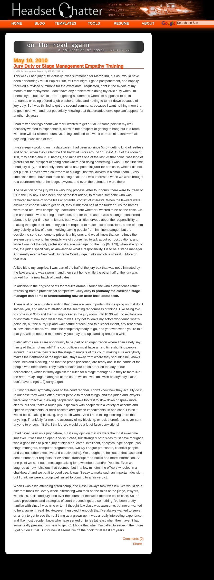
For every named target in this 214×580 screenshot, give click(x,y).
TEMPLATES (65, 23)
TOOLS (94, 23)
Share (137, 544)
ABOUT (148, 23)
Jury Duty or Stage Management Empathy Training (69, 65)
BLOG (40, 23)
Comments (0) (133, 539)
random (28, 71)
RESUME (121, 23)
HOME (16, 23)
